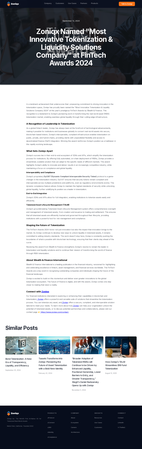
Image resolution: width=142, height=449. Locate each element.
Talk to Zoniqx (126, 4)
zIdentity (50, 432)
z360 (49, 427)
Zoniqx (40, 299)
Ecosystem (75, 422)
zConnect (51, 422)
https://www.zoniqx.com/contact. (54, 312)
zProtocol (51, 418)
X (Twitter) (121, 427)
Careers (74, 427)
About (73, 418)
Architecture (75, 432)
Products (94, 3)
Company (48, 3)
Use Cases (72, 3)
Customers (60, 3)
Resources (98, 418)
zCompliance (52, 437)
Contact (120, 418)
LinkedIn (121, 422)
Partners (83, 3)
